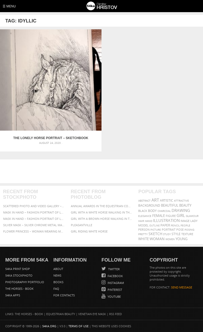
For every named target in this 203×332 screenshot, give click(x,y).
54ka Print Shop (17, 269)
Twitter (113, 269)
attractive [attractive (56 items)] (181, 200)
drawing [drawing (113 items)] (181, 210)
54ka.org (49, 326)
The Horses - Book (19, 289)
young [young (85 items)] (181, 239)
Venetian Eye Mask (92, 314)
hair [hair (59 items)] (141, 221)
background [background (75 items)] (149, 205)
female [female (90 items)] (158, 215)
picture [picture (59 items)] (155, 229)
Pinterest (114, 290)
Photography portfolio (24, 282)
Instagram (115, 283)
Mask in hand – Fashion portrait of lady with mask (34, 219)
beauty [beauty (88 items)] (185, 205)
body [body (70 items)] (152, 211)
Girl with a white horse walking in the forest (101, 212)
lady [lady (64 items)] (193, 221)
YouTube (114, 296)
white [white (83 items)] (143, 239)
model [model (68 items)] (143, 225)
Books (58, 282)
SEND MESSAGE (181, 287)
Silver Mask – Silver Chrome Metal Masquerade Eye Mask (34, 225)
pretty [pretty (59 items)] (143, 234)
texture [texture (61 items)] (187, 234)
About (58, 269)
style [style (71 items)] (176, 234)
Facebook (115, 276)
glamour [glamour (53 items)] (192, 216)
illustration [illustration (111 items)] (166, 220)
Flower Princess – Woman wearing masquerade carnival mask (34, 231)
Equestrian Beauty (60, 314)
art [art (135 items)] (155, 200)
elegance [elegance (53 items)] (144, 216)
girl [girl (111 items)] (181, 215)
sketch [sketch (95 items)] (155, 233)
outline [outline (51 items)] (154, 225)
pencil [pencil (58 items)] (175, 225)
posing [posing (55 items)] (189, 229)
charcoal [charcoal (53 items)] (164, 211)
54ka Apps (12, 295)
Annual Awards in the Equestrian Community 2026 (101, 206)
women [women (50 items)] (170, 239)
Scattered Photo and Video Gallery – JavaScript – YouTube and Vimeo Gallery (34, 206)
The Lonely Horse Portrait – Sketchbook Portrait (50, 138)
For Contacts (64, 295)
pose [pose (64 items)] (180, 229)
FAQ (56, 289)
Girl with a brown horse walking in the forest (101, 219)
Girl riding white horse (89, 231)
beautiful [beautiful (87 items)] (169, 205)
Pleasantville (81, 225)
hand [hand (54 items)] (148, 221)
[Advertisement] (102, 171)
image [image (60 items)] (185, 221)
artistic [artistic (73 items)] (166, 200)
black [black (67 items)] (142, 211)
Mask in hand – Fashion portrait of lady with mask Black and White (34, 212)
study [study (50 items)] (167, 234)
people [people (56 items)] (185, 225)
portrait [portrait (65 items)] (169, 229)
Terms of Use (78, 326)
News (57, 275)
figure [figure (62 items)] (171, 216)
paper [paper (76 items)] (165, 225)
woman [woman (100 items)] (157, 238)
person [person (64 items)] (144, 229)
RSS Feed (115, 314)
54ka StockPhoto (19, 275)
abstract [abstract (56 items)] (144, 200)
